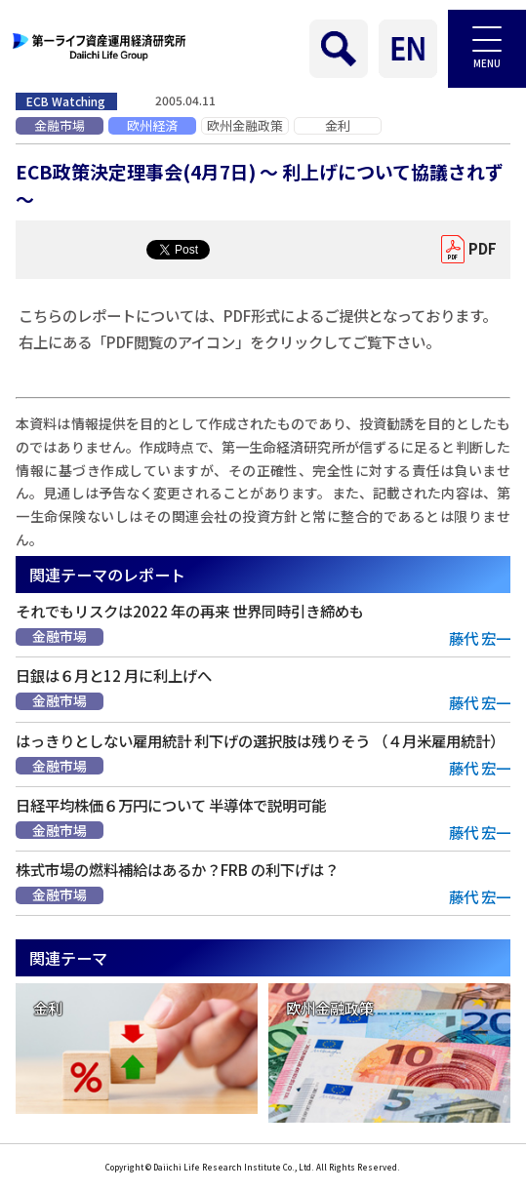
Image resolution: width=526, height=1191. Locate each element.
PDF (482, 248)
